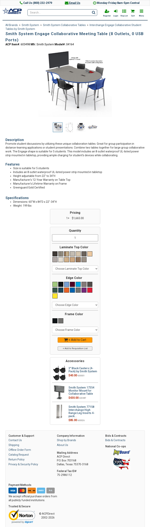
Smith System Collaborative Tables (64, 25)
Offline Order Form (20, 449)
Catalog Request (19, 454)
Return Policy (17, 459)
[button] (108, 51)
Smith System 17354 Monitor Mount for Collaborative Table (81, 390)
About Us (62, 445)
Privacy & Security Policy (23, 464)
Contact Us (15, 440)
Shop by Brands (66, 440)
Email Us (72, 2)
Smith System (30, 25)
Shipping (14, 445)
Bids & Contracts (115, 440)
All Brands (11, 25)
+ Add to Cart (75, 340)
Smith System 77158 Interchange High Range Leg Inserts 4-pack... (82, 411)
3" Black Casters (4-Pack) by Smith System (83, 370)
